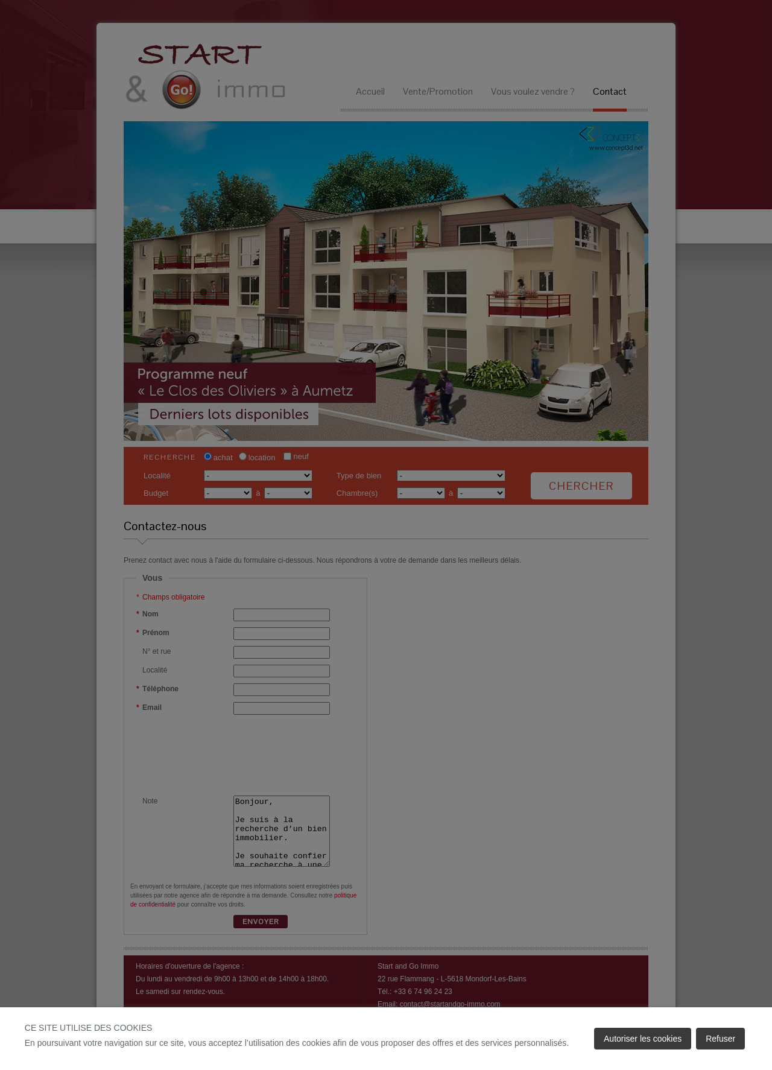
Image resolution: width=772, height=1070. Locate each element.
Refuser (720, 1038)
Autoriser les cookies (643, 1038)
